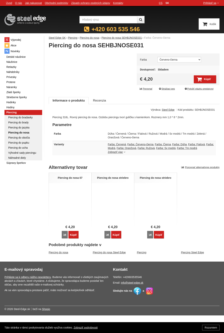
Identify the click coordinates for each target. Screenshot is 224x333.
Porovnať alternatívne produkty (200, 184)
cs (160, 2)
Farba (143, 59)
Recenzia (99, 118)
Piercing (141, 269)
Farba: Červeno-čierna (140, 161)
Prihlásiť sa (211, 2)
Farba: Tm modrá (187, 165)
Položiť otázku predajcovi (198, 89)
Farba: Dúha (179, 161)
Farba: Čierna (163, 161)
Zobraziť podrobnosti (85, 327)
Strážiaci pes (167, 89)
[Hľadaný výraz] (108, 19)
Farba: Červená (117, 161)
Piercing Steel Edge (192, 269)
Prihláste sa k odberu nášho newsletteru (27, 294)
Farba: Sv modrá (166, 165)
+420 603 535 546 (116, 29)
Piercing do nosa (58, 269)
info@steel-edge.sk (132, 300)
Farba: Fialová (196, 161)
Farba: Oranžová (126, 165)
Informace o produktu (69, 118)
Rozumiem (211, 327)
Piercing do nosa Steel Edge (109, 269)
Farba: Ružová (146, 165)
